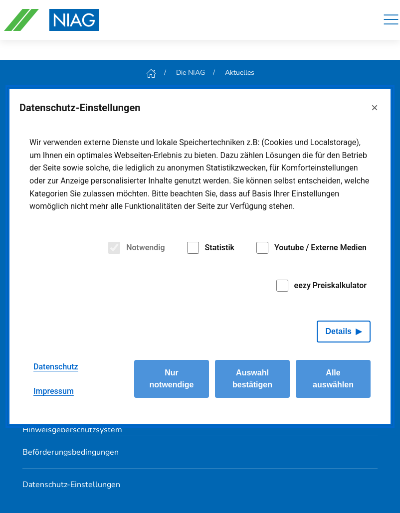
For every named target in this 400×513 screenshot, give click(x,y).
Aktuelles (239, 72)
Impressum (53, 391)
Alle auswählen (333, 378)
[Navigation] (391, 20)
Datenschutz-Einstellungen (71, 484)
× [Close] (374, 107)
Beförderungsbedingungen (70, 452)
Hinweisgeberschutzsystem (72, 429)
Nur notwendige (172, 378)
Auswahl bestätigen (252, 378)
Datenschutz (55, 366)
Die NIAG (190, 72)
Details (339, 331)
